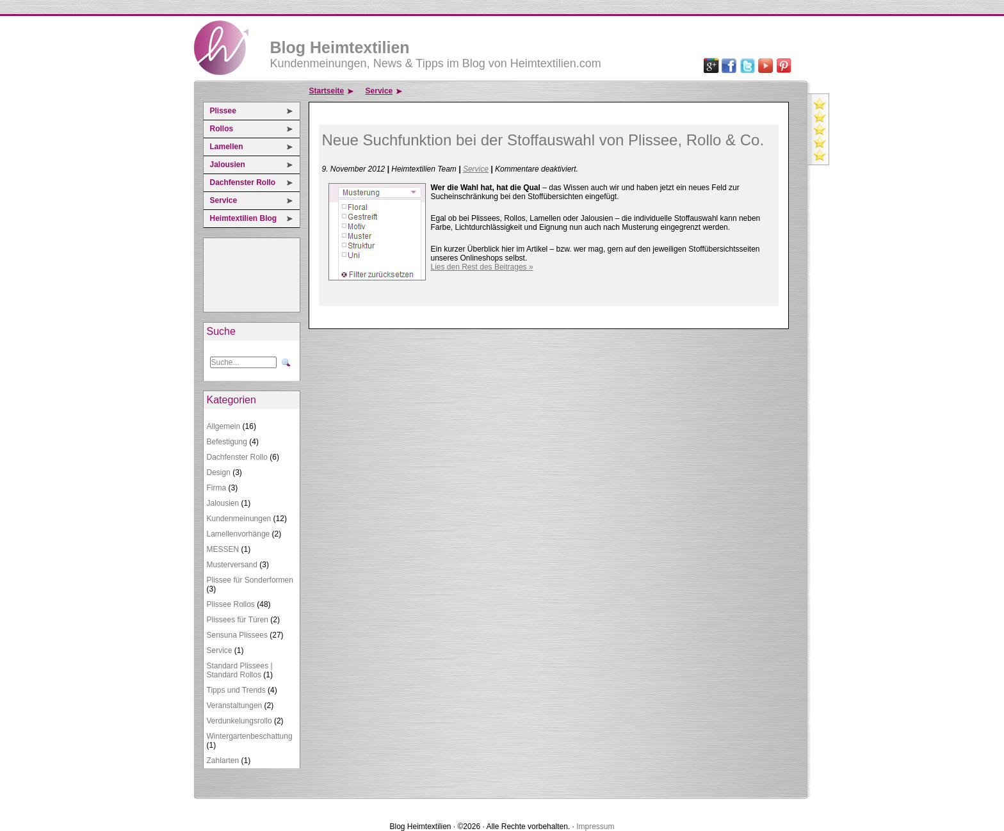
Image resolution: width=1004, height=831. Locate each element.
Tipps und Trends (236, 690)
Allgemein (224, 426)
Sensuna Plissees (237, 635)
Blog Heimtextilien (340, 47)
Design (219, 472)
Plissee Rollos (231, 604)
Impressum (595, 826)
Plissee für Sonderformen (250, 580)
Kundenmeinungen (239, 518)
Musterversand (232, 564)
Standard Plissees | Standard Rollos (240, 670)
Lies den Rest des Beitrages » (482, 266)
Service (224, 200)
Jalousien (227, 164)
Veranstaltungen (235, 705)
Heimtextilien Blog (243, 218)
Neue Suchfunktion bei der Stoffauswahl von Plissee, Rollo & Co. (543, 140)
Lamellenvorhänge (238, 533)
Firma (217, 487)
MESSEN (223, 549)
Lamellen (226, 146)
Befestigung (227, 441)
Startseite (326, 90)
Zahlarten (223, 760)
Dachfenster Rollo (243, 182)
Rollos (222, 128)
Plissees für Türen (238, 619)
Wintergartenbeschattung (250, 736)
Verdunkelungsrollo (239, 720)
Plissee (223, 110)
